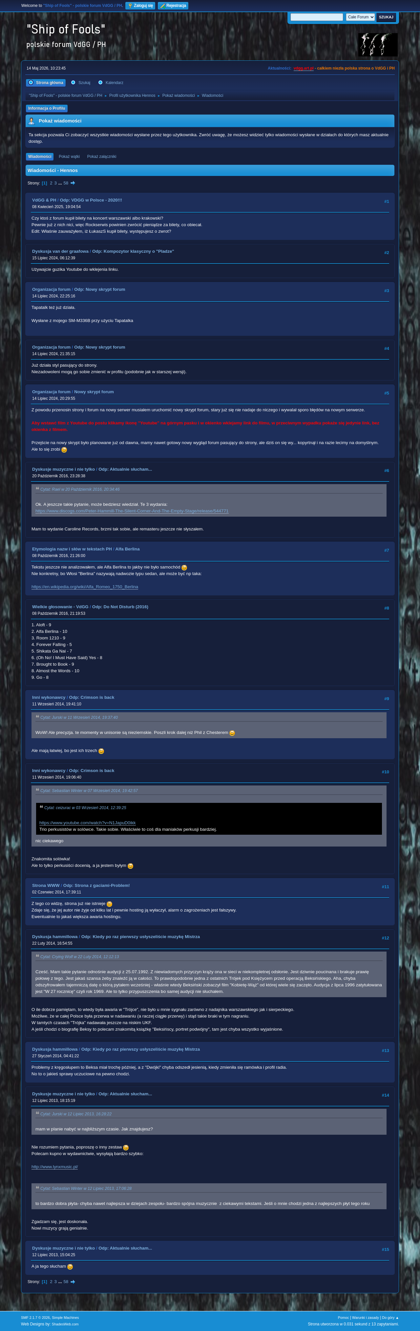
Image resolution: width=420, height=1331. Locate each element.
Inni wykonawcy (48, 697)
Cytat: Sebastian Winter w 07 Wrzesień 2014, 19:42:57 (89, 790)
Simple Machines (65, 1318)
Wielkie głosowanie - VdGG (60, 606)
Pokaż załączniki (101, 156)
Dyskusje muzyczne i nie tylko (63, 469)
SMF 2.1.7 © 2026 (35, 1318)
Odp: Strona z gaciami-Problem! (96, 885)
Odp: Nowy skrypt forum (99, 289)
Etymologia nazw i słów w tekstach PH (72, 549)
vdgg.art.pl (304, 68)
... (60, 183)
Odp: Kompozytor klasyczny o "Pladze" (133, 251)
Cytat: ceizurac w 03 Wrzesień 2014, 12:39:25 (85, 807)
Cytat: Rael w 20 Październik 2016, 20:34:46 (79, 489)
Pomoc (343, 1318)
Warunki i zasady (365, 1318)
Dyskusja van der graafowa (60, 251)
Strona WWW (46, 885)
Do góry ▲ (390, 1318)
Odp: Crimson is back (92, 697)
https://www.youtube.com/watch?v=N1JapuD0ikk (87, 822)
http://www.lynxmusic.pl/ (55, 1166)
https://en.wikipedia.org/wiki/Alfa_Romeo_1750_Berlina (85, 586)
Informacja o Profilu (46, 108)
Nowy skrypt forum (94, 391)
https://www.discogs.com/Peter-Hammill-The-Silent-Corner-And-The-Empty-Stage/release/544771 (132, 510)
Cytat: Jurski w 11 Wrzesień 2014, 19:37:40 (79, 717)
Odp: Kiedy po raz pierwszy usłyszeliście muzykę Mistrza (140, 936)
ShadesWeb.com (65, 1324)
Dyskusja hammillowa (55, 936)
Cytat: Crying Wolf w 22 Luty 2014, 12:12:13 (79, 957)
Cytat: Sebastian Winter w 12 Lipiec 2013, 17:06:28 (86, 1188)
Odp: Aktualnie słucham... (125, 469)
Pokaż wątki (69, 156)
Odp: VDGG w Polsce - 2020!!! (91, 200)
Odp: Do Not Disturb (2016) (120, 606)
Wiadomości (39, 156)
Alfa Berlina (128, 549)
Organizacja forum (51, 289)
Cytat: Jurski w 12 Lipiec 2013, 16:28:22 (76, 1114)
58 (65, 183)
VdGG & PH (44, 200)
